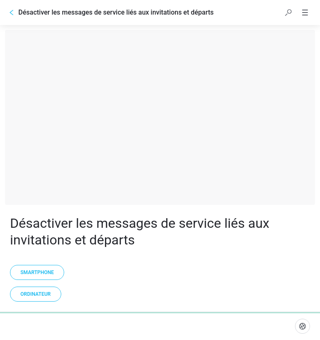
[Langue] (302, 326)
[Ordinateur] (35, 294)
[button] (288, 13)
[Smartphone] (37, 272)
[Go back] (12, 13)
